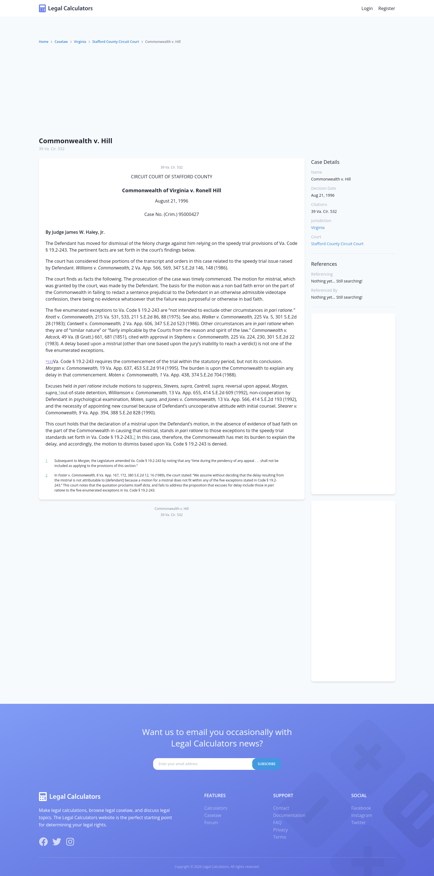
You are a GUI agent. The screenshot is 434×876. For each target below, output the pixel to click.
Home (44, 41)
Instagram (361, 815)
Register (386, 8)
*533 (49, 361)
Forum (211, 822)
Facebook (361, 808)
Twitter (358, 822)
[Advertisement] (217, 90)
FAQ (277, 822)
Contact (281, 808)
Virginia (80, 41)
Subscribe (267, 763)
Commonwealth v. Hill (75, 140)
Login (367, 8)
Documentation (289, 815)
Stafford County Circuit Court (115, 41)
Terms (279, 837)
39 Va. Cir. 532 (52, 148)
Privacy (280, 830)
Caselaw (61, 41)
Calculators (215, 808)
